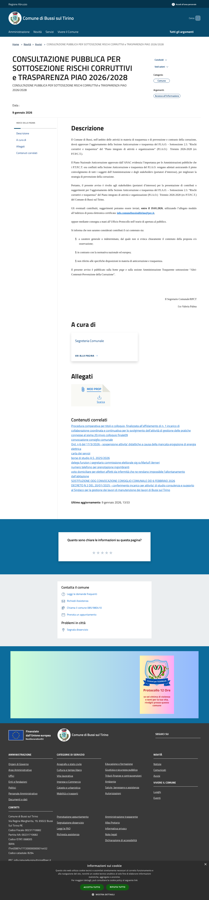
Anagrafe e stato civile (69, 764)
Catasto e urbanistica (68, 788)
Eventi (157, 798)
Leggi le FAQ (64, 828)
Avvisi (38, 44)
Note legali (111, 834)
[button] (104, 894)
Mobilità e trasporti (67, 793)
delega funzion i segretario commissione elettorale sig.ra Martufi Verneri (115, 462)
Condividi (161, 60)
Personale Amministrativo (22, 793)
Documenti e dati (17, 799)
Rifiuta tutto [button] (117, 887)
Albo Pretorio (112, 823)
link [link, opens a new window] (136, 880)
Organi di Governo (18, 764)
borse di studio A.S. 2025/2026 (90, 458)
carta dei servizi (80, 453)
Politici (12, 788)
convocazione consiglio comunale (92, 439)
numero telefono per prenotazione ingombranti (100, 467)
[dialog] (104, 880)
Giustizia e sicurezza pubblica (121, 770)
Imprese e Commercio (69, 782)
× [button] (205, 864)
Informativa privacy (116, 828)
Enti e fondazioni (17, 782)
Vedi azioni (162, 67)
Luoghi (157, 792)
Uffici (11, 776)
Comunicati (159, 770)
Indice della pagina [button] (25, 122)
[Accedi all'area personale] (184, 4)
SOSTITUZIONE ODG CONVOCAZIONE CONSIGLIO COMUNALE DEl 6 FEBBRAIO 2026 (123, 481)
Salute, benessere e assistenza (122, 787)
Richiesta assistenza (68, 834)
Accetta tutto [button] (92, 887)
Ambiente (110, 781)
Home (15, 44)
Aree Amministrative (20, 770)
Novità (27, 44)
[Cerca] (197, 18)
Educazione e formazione (119, 764)
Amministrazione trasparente (121, 817)
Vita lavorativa (65, 776)
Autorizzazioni (113, 793)
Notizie (157, 764)
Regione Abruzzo (17, 4)
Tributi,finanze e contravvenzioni (123, 776)
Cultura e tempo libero (69, 770)
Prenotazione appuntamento (72, 817)
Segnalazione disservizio (70, 823)
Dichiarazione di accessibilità (121, 840)
